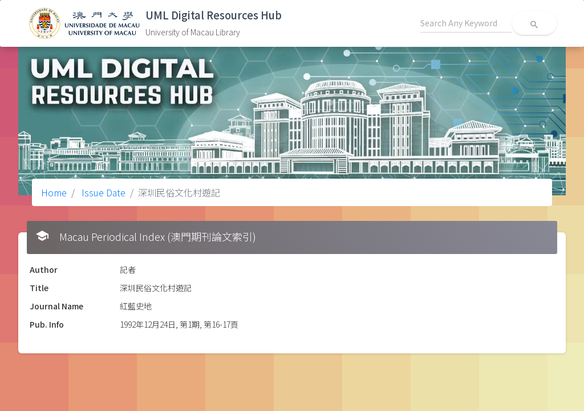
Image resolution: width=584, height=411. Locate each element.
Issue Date (102, 192)
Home (54, 192)
